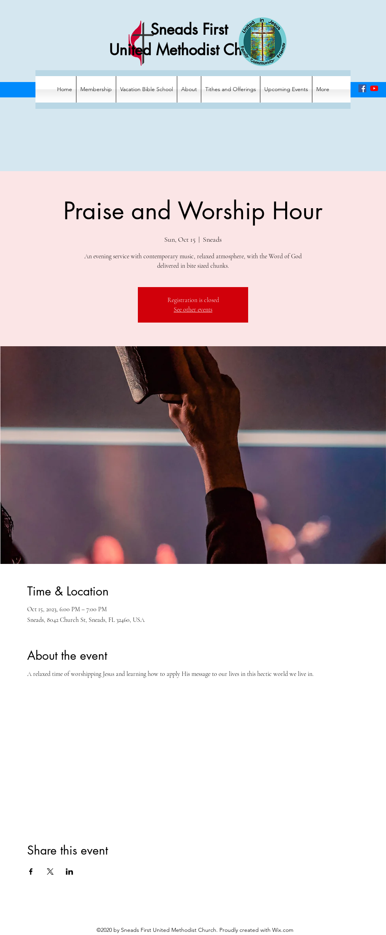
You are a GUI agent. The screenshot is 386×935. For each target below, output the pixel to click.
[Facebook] (362, 88)
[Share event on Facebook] (31, 871)
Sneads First (189, 29)
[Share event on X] (50, 871)
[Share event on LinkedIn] (69, 871)
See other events (193, 310)
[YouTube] (374, 88)
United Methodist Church (189, 50)
